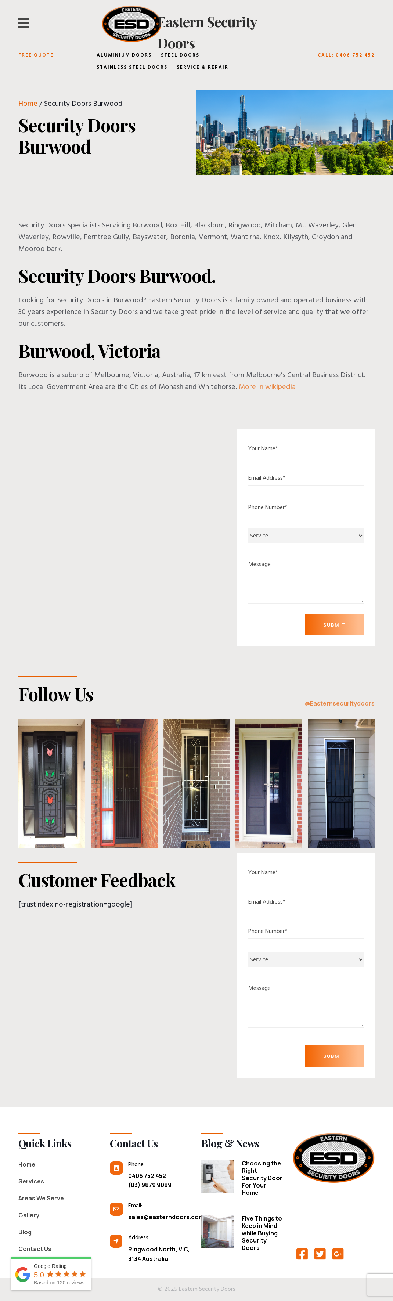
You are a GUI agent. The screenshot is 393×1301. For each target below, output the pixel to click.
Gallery (28, 1215)
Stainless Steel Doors (132, 68)
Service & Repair (202, 68)
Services (31, 1181)
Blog (25, 1232)
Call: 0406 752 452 (346, 55)
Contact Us (34, 1249)
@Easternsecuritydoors (340, 703)
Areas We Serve (41, 1198)
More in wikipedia (267, 387)
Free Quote (36, 55)
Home (27, 104)
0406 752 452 (147, 1176)
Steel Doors (180, 55)
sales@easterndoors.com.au (159, 1217)
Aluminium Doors (124, 55)
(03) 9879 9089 (150, 1185)
